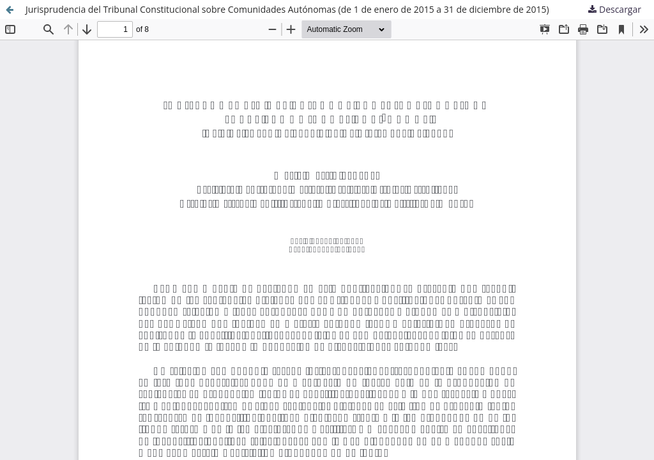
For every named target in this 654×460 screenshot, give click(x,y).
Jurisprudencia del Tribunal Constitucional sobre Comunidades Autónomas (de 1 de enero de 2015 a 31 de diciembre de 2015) (287, 9)
